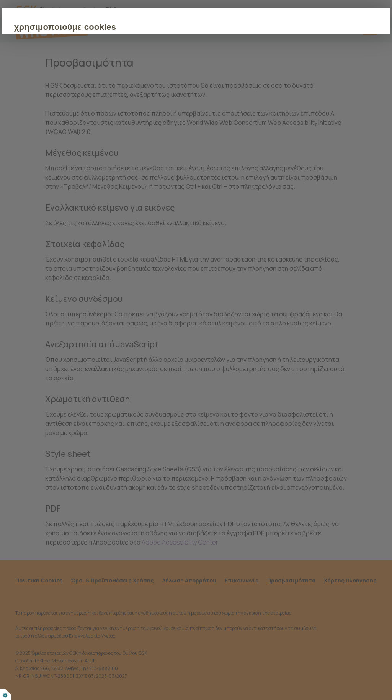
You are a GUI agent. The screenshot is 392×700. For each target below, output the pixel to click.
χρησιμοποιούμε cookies (110, 27)
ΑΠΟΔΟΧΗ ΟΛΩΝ (88, 113)
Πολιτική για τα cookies (189, 90)
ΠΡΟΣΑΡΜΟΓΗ (150, 113)
